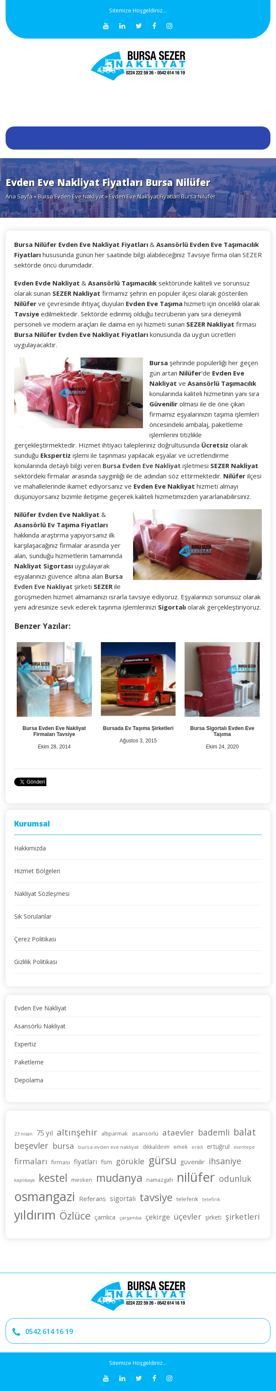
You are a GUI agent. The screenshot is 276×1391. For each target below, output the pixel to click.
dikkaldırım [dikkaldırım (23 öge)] (156, 1147)
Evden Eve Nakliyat (40, 1008)
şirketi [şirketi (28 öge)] (213, 1217)
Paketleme (29, 1062)
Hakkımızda (30, 848)
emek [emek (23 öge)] (180, 1147)
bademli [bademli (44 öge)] (214, 1132)
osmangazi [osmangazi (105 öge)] (44, 1196)
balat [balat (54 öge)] (245, 1132)
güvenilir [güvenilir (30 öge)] (192, 1161)
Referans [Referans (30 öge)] (92, 1198)
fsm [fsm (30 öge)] (106, 1161)
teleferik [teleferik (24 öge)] (187, 1199)
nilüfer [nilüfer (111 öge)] (196, 1177)
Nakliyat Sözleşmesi (42, 893)
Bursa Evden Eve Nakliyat (71, 196)
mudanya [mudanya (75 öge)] (119, 1177)
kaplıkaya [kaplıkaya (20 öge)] (24, 1180)
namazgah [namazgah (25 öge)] (159, 1180)
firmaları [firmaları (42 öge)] (30, 1161)
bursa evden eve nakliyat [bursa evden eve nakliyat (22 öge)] (108, 1147)
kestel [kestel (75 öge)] (53, 1177)
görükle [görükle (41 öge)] (130, 1161)
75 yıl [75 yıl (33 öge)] (44, 1133)
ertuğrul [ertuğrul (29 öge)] (218, 1146)
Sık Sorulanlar (33, 916)
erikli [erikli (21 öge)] (197, 1147)
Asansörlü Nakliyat (40, 1026)
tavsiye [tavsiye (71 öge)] (156, 1197)
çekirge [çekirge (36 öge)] (158, 1217)
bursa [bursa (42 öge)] (63, 1145)
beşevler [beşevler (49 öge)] (31, 1145)
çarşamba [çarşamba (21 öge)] (130, 1217)
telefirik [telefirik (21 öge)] (211, 1199)
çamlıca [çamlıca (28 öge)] (104, 1217)
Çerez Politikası (35, 939)
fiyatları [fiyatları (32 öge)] (85, 1161)
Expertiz (25, 1044)
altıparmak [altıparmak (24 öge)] (114, 1133)
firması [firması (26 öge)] (60, 1162)
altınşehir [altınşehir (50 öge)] (77, 1132)
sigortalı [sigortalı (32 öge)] (123, 1198)
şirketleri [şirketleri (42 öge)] (242, 1216)
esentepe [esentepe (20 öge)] (244, 1147)
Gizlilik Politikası (35, 962)
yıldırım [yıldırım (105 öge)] (35, 1214)
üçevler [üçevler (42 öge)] (187, 1216)
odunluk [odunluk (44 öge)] (235, 1178)
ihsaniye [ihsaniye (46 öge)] (225, 1161)
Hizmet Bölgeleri (37, 871)
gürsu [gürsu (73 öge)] (162, 1160)
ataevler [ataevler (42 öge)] (178, 1132)
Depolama (28, 1080)
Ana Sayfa (19, 196)
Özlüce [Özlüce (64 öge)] (75, 1216)
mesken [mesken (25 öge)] (81, 1180)
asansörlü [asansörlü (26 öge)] (145, 1133)
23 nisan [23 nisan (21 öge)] (23, 1133)
